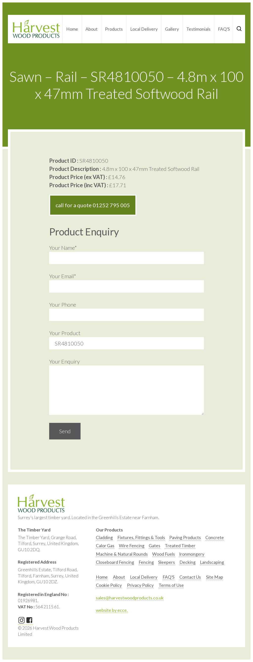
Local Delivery (144, 29)
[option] (104, 539)
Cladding (104, 537)
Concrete (214, 537)
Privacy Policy (140, 585)
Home (72, 29)
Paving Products (185, 537)
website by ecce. (112, 610)
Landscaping (212, 562)
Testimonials (198, 29)
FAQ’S (224, 29)
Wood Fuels (163, 554)
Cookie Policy (109, 585)
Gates (154, 545)
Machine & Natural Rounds (122, 554)
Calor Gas (105, 545)
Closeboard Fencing (115, 562)
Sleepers (166, 562)
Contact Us (190, 577)
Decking (187, 562)
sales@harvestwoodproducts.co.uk (130, 597)
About (91, 29)
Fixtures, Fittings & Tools (141, 537)
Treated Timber (180, 545)
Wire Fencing (132, 545)
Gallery (172, 29)
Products (114, 29)
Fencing (146, 562)
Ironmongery (191, 554)
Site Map (214, 577)
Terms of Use (171, 585)
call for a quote (93, 205)
